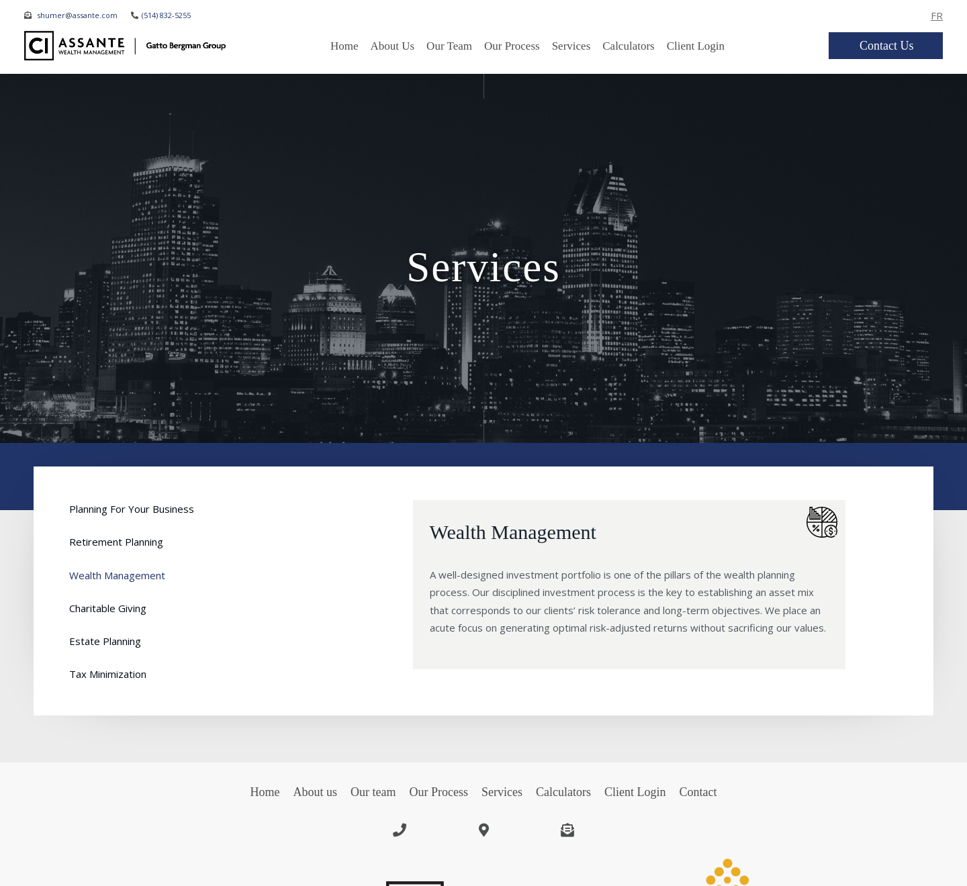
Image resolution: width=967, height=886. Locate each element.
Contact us (887, 45)
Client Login (696, 46)
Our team (449, 46)
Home (344, 46)
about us (392, 46)
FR (937, 15)
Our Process (512, 46)
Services (571, 46)
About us (315, 792)
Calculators (628, 46)
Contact (698, 792)
